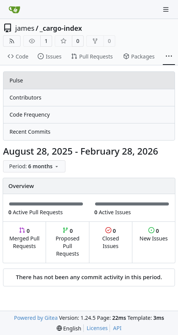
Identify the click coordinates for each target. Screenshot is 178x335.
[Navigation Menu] (166, 9)
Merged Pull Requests (25, 238)
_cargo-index (61, 28)
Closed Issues (110, 238)
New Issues (154, 234)
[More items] (169, 56)
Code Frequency (30, 114)
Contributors (25, 97)
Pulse (16, 80)
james (24, 28)
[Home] (14, 9)
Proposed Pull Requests (67, 242)
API (117, 328)
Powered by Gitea (36, 317)
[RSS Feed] (12, 41)
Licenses (97, 328)
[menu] (34, 166)
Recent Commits (30, 131)
